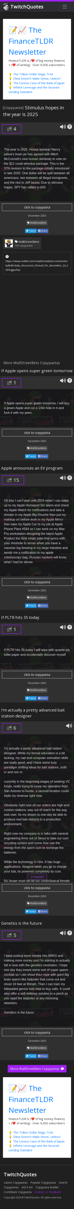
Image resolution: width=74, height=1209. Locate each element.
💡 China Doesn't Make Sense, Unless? (34, 78)
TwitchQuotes (23, 7)
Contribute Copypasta (18, 1192)
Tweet (31, 230)
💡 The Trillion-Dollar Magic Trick (30, 74)
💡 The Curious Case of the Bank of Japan (36, 83)
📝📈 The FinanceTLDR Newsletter (30, 41)
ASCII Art (27, 1187)
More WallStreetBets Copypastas (37, 1069)
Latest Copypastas (16, 1182)
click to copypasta (37, 207)
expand (37, 877)
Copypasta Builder (47, 1187)
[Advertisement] (37, 318)
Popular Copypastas (43, 1182)
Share (42, 230)
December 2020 (37, 215)
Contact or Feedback (47, 1192)
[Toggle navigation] (64, 7)
